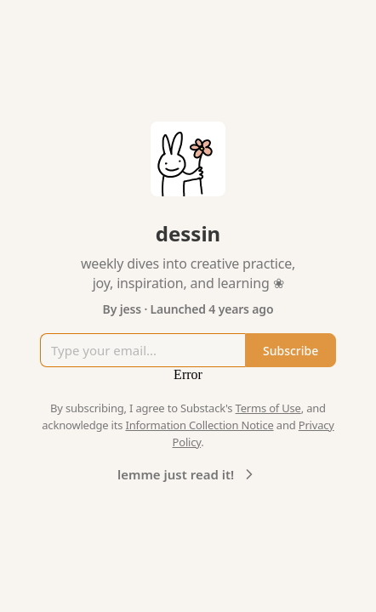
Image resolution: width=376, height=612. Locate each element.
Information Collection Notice (199, 425)
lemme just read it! (187, 474)
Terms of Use (268, 408)
